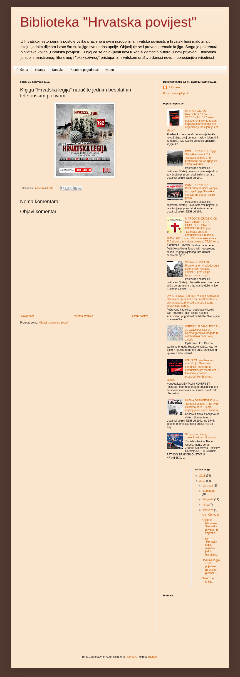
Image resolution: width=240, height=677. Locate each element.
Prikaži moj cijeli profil (176, 93)
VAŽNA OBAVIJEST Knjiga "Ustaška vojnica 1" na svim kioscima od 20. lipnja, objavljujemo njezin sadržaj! (201, 405)
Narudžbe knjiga (208, 580)
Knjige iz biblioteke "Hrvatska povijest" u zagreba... (210, 526)
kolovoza (208, 510)
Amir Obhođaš (210, 514)
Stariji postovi (140, 316)
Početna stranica (83, 316)
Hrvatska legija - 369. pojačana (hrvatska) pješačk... (211, 566)
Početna (22, 70)
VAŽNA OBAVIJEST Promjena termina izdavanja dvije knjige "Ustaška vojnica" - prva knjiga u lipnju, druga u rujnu (202, 269)
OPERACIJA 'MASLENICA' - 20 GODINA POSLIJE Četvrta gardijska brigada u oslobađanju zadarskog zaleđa (202, 333)
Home (109, 70)
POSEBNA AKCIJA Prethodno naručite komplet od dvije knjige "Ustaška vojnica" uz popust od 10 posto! (201, 191)
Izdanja (40, 70)
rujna (206, 504)
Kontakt (57, 70)
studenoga (209, 490)
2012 (202, 480)
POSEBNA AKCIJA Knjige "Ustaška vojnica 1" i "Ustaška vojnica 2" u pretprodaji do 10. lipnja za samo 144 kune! (201, 158)
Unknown (174, 87)
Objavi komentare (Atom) (54, 322)
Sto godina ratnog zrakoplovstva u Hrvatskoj (200, 436)
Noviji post (27, 316)
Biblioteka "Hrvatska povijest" (108, 22)
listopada (208, 499)
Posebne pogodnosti (84, 70)
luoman (131, 656)
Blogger (153, 656)
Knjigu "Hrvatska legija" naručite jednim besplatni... (210, 546)
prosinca (208, 485)
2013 (202, 475)
